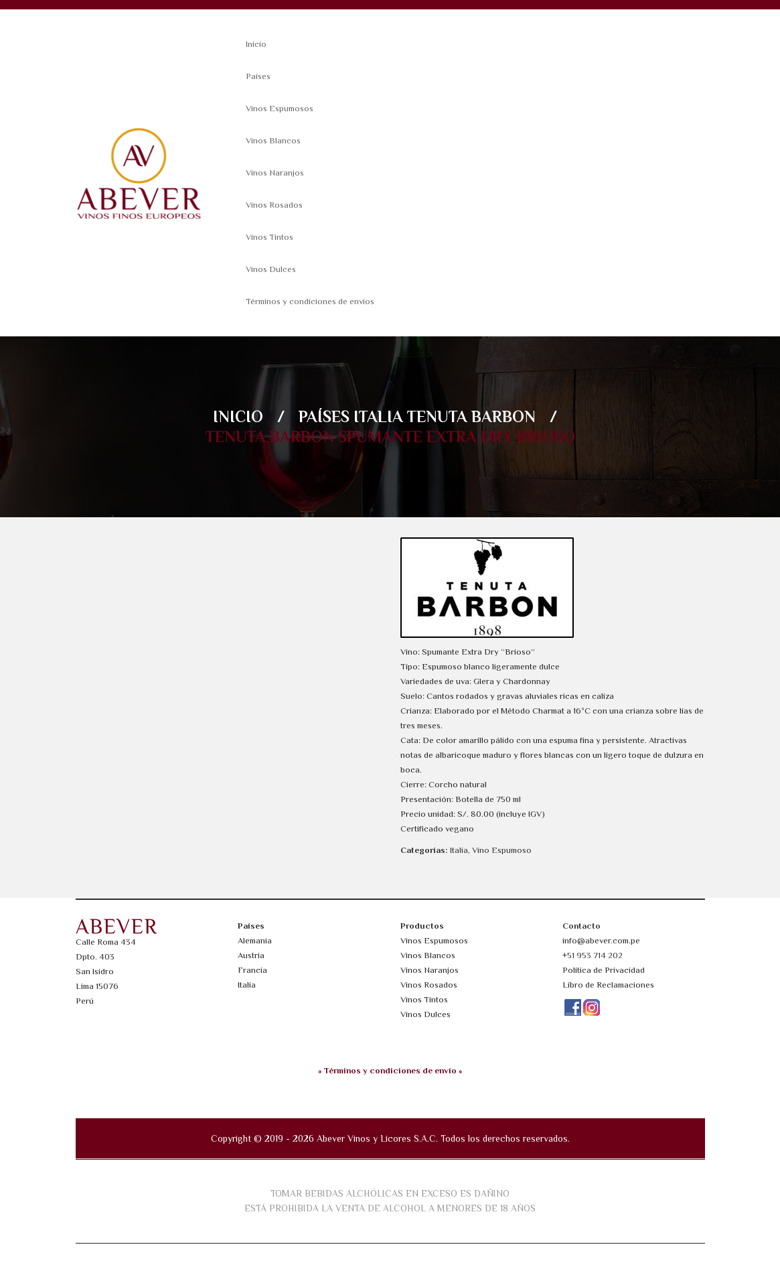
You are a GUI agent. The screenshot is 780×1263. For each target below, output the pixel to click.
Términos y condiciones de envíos (310, 301)
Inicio (256, 44)
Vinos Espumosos (279, 108)
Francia (252, 970)
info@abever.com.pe (601, 940)
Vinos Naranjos (275, 173)
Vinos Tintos (269, 237)
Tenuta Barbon (471, 416)
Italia (378, 416)
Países (258, 76)
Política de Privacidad (603, 970)
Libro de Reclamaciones (608, 985)
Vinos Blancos (273, 140)
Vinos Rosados (274, 205)
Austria (251, 955)
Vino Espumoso (502, 850)
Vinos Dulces (271, 269)
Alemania (255, 940)
